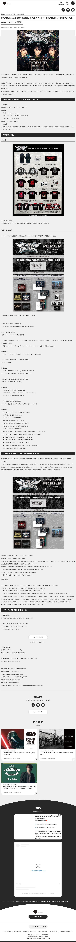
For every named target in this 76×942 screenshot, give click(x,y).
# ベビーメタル (13, 27)
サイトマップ (33, 931)
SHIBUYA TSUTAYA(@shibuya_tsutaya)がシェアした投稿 (38, 893)
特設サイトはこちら (38, 637)
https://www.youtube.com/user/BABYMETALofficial (29, 685)
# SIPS (22, 27)
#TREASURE (41, 833)
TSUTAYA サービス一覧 (38, 926)
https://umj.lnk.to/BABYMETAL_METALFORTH (13, 653)
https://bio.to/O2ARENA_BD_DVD (10, 661)
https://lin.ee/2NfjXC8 (14, 682)
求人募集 (25, 931)
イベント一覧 (38, 712)
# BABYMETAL (5, 27)
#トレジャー (48, 833)
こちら (32, 604)
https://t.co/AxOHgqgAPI (50, 824)
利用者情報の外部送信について (66, 931)
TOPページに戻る (38, 916)
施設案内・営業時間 (7, 931)
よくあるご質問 (17, 931)
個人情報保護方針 (53, 931)
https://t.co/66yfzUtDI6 (48, 827)
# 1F (19, 27)
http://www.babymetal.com (18, 668)
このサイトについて (42, 931)
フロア (67, 3)
